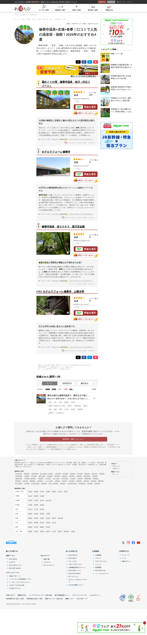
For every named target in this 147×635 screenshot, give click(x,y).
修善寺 (70, 405)
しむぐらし (47, 562)
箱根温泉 (44, 483)
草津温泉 (102, 473)
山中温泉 (48, 478)
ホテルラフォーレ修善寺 (56, 151)
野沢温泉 (57, 476)
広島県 (48, 522)
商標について (69, 599)
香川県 (36, 527)
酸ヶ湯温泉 (18, 483)
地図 (77, 101)
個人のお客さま (12, 551)
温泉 (50, 409)
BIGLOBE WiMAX (15, 568)
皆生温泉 (71, 481)
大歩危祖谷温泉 (72, 483)
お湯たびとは (116, 466)
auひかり (12, 562)
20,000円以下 (60, 413)
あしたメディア (49, 565)
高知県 (48, 527)
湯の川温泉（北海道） (47, 473)
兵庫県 (48, 518)
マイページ (121, 2)
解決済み (84, 383)
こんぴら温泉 (48, 481)
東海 (60, 402)
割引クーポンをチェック (85, 113)
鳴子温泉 (65, 473)
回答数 (54, 389)
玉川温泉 (26, 483)
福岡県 (30, 531)
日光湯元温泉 (35, 483)
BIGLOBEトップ (82, 599)
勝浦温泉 (32, 481)
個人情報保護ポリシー (62, 595)
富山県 (30, 509)
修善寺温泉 (77, 405)
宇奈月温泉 (64, 478)
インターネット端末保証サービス (20, 579)
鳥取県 (30, 522)
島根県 (36, 522)
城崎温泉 (96, 478)
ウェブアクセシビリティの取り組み (40, 595)
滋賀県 (30, 518)
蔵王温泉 (87, 473)
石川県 (36, 509)
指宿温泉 (97, 483)
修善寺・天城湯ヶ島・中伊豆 (57, 405)
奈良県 (54, 518)
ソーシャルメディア (102, 573)
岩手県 (42, 491)
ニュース (98, 564)
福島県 (66, 491)
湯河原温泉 (87, 476)
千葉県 (36, 500)
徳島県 (30, 527)
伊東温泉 (95, 476)
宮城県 (48, 491)
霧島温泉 (101, 481)
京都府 (36, 518)
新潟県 (42, 505)
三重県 (48, 513)
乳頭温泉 (58, 473)
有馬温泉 (18, 481)
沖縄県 (73, 531)
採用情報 (98, 567)
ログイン (130, 2)
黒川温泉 (93, 481)
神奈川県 (48, 500)
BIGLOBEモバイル (15, 565)
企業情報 (95, 551)
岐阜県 (36, 513)
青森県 (36, 491)
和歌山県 (60, 518)
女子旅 (66, 409)
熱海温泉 (90, 483)
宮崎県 (60, 531)
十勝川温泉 (34, 473)
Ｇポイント (115, 474)
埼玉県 (30, 500)
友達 (50, 402)
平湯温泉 (80, 478)
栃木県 (30, 496)
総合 (70, 389)
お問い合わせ (10, 595)
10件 (90, 95)
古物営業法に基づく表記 (34, 599)
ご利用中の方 (124, 551)
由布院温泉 (82, 483)
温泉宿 (73, 409)
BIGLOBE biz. (73, 555)
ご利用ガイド (116, 468)
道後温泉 (40, 481)
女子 (55, 402)
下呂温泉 (72, 478)
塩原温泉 (50, 476)
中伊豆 (73, 402)
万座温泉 (26, 476)
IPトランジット (74, 576)
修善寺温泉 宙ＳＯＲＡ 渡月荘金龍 (63, 226)
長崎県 (42, 531)
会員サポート (126, 561)
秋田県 (54, 491)
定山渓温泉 (18, 473)
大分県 (54, 531)
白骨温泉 (64, 476)
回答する (102, 2)
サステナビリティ (101, 561)
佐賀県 (36, 531)
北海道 (30, 491)
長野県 (36, 505)
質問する (111, 2)
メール (124, 558)
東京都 (42, 500)
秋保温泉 (72, 473)
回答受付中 (67, 383)
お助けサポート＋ (15, 576)
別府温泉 (86, 481)
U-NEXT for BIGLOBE (16, 585)
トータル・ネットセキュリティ (19, 582)
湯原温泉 (79, 481)
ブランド (98, 558)
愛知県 (42, 513)
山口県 (54, 522)
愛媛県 (42, 527)
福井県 (42, 509)
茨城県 (42, 496)
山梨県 (30, 505)
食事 (60, 409)
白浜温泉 (25, 481)
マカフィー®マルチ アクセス (78, 581)
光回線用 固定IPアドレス (77, 567)
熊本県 (48, 531)
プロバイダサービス (75, 564)
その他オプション (15, 588)
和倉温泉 (41, 478)
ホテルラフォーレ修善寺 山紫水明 (63, 291)
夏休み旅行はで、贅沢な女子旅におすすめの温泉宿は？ (72, 139)
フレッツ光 (72, 561)
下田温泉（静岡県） (30, 478)
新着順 (47, 389)
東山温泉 (80, 473)
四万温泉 (34, 476)
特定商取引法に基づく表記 (15, 599)
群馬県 (36, 496)
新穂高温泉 (87, 478)
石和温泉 (79, 476)
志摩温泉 (62, 483)
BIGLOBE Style (100, 570)
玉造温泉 (64, 481)
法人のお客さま (71, 551)
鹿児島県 (66, 531)
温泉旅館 (80, 409)
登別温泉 (26, 473)
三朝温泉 (57, 481)
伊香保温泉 (18, 476)
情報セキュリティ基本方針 (54, 599)
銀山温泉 (94, 473)
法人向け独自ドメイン (76, 585)
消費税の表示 (21, 595)
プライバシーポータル (79, 595)
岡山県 (42, 522)
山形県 (60, 491)
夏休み (85, 405)
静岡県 (66, 402)
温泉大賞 (47, 559)
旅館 (55, 409)
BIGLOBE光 (13, 559)
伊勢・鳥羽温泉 (53, 483)
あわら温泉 (56, 478)
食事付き (51, 413)
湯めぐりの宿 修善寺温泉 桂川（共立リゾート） (66, 83)
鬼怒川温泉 (41, 476)
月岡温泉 (71, 476)
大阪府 (42, 518)
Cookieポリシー (95, 595)
